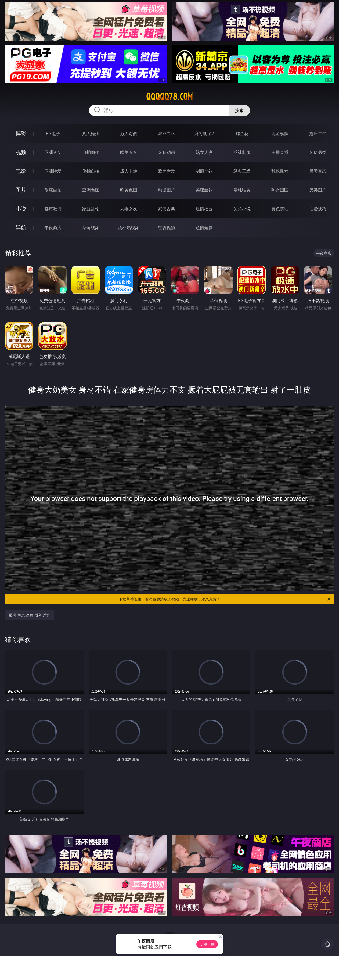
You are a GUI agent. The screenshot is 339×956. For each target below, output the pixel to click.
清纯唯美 (242, 190)
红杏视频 (166, 227)
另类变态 (317, 171)
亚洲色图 (90, 190)
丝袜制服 (242, 152)
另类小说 (242, 209)
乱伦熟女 (279, 171)
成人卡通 (128, 171)
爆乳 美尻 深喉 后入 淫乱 (30, 615)
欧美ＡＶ (128, 152)
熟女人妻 (204, 152)
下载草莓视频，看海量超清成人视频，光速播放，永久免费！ (225, 599)
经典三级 (242, 171)
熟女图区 (279, 190)
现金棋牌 (279, 133)
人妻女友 (128, 209)
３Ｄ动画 (166, 152)
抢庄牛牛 (317, 133)
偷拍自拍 (90, 171)
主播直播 (279, 152)
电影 (21, 171)
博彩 (21, 133)
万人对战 (128, 133)
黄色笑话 (279, 209)
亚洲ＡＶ (53, 152)
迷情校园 (204, 209)
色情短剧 (204, 227)
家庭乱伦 (90, 209)
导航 (21, 227)
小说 (21, 208)
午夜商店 (53, 227)
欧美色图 (128, 190)
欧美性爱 (166, 171)
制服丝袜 (204, 171)
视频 (21, 152)
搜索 (239, 110)
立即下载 (207, 944)
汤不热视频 (128, 227)
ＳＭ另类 (317, 152)
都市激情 (53, 209)
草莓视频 (90, 227)
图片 (21, 189)
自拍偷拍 (90, 152)
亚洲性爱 (53, 171)
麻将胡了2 (204, 133)
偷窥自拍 (53, 190)
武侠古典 (166, 209)
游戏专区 (166, 133)
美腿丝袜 (204, 190)
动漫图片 (166, 190)
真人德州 (90, 133)
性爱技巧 (317, 209)
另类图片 (317, 190)
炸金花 (242, 133)
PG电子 (53, 133)
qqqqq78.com (169, 96)
